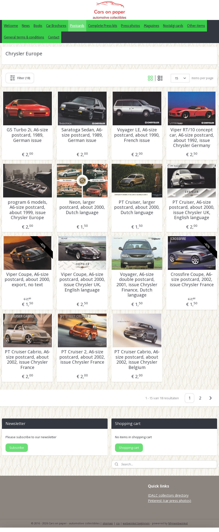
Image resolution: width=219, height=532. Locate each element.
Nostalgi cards (173, 25)
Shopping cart (129, 447)
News (26, 25)
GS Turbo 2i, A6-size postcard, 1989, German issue (27, 135)
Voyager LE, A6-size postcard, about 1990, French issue (137, 135)
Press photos (130, 25)
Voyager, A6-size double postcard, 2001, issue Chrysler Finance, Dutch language (136, 285)
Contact (53, 37)
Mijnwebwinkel (178, 523)
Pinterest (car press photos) (169, 500)
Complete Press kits (102, 25)
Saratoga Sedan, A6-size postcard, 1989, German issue (82, 135)
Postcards (77, 25)
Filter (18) (20, 78)
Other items (196, 25)
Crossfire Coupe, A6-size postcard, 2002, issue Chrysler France (192, 279)
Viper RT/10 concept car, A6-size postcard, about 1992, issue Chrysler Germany (192, 137)
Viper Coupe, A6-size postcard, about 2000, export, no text (27, 279)
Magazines (151, 25)
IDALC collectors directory (168, 495)
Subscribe (16, 447)
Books (38, 25)
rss (118, 523)
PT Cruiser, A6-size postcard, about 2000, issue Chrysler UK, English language (191, 209)
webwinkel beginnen (136, 523)
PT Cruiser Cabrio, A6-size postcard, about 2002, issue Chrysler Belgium (137, 359)
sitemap (108, 523)
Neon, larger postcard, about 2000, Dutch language (82, 207)
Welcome (11, 25)
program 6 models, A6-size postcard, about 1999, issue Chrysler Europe (27, 209)
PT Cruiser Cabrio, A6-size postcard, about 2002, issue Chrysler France (27, 359)
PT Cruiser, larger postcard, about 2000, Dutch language (137, 207)
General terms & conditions (24, 37)
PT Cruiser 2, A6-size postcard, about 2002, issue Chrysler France (82, 357)
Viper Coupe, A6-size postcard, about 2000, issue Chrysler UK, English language (82, 282)
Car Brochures (56, 25)
